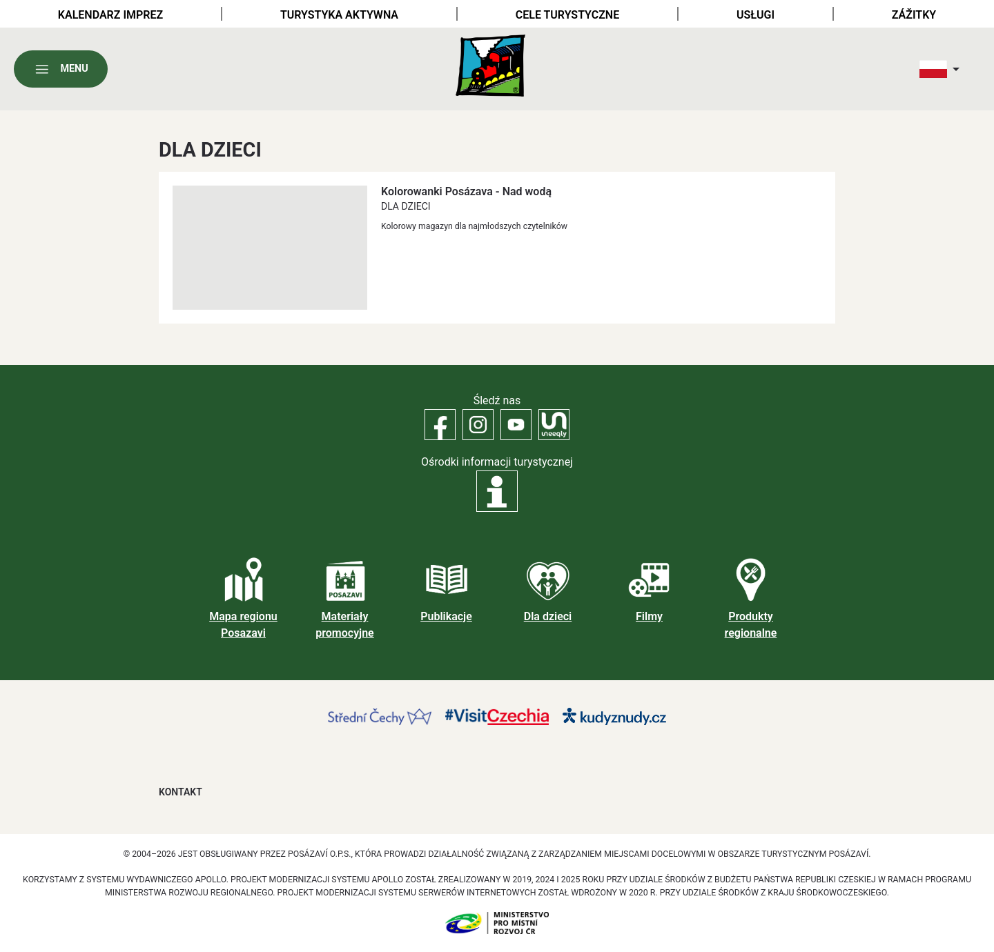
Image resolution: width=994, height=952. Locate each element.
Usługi (755, 14)
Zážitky (914, 14)
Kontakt (180, 791)
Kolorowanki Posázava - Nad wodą (466, 191)
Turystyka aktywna (339, 14)
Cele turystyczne (567, 14)
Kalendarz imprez (110, 14)
